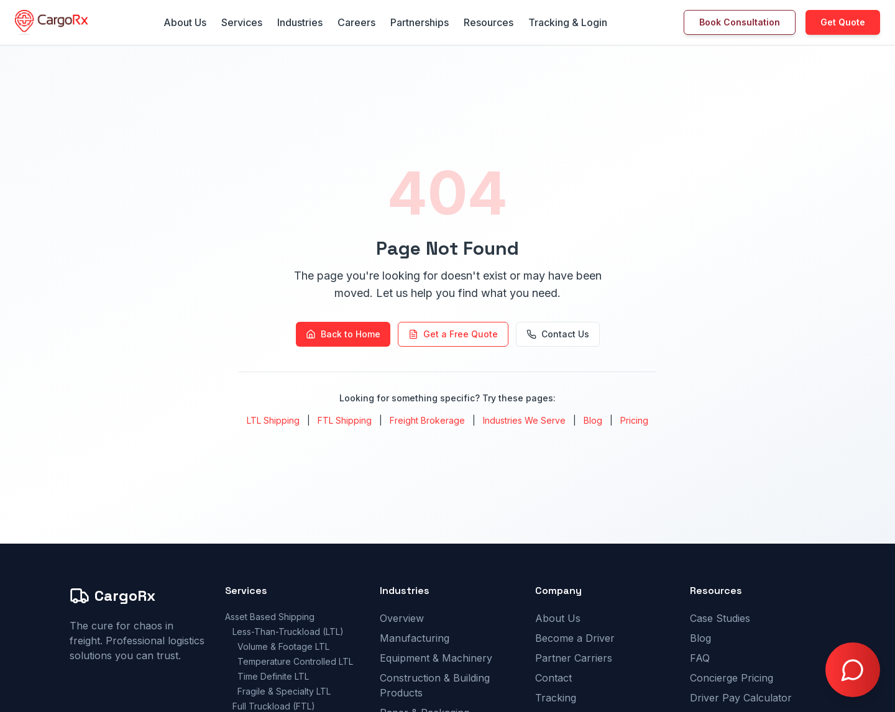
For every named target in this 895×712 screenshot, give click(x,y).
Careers (356, 22)
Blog (593, 420)
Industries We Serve (524, 420)
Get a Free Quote (453, 334)
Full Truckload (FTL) (273, 706)
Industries (300, 22)
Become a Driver (575, 638)
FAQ (700, 658)
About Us (184, 22)
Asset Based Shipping (269, 616)
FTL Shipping (345, 420)
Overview (402, 618)
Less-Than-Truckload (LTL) (288, 631)
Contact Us (557, 334)
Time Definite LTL (273, 676)
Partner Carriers (573, 658)
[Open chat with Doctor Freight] (852, 669)
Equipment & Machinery (436, 658)
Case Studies (720, 618)
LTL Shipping (273, 420)
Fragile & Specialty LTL (284, 691)
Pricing (634, 420)
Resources (488, 22)
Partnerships (419, 22)
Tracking (555, 697)
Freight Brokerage (427, 420)
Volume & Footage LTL (283, 646)
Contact (553, 678)
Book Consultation (739, 22)
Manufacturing (414, 638)
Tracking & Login (567, 22)
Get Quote (842, 22)
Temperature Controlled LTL (295, 661)
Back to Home (343, 334)
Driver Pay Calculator (741, 697)
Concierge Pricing (731, 678)
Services (241, 22)
